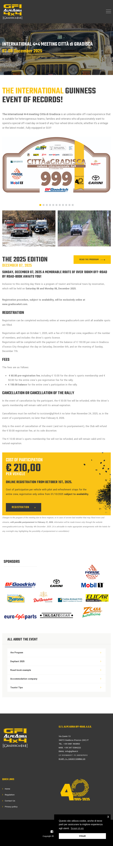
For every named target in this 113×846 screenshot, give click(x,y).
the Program (16, 652)
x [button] (108, 816)
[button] (40, 205)
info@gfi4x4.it (71, 751)
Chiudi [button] (82, 836)
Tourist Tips (16, 687)
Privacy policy (11, 806)
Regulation (10, 794)
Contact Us (10, 800)
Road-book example (20, 670)
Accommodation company (23, 678)
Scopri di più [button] (77, 828)
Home (7, 788)
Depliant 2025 (17, 661)
